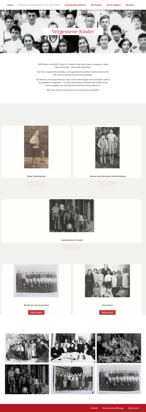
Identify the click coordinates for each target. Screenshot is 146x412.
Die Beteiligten (113, 5)
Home (10, 5)
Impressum (133, 408)
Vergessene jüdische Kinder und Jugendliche (39, 5)
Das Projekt (96, 5)
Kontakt (94, 408)
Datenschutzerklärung (113, 408)
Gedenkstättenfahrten (75, 5)
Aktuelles (129, 5)
